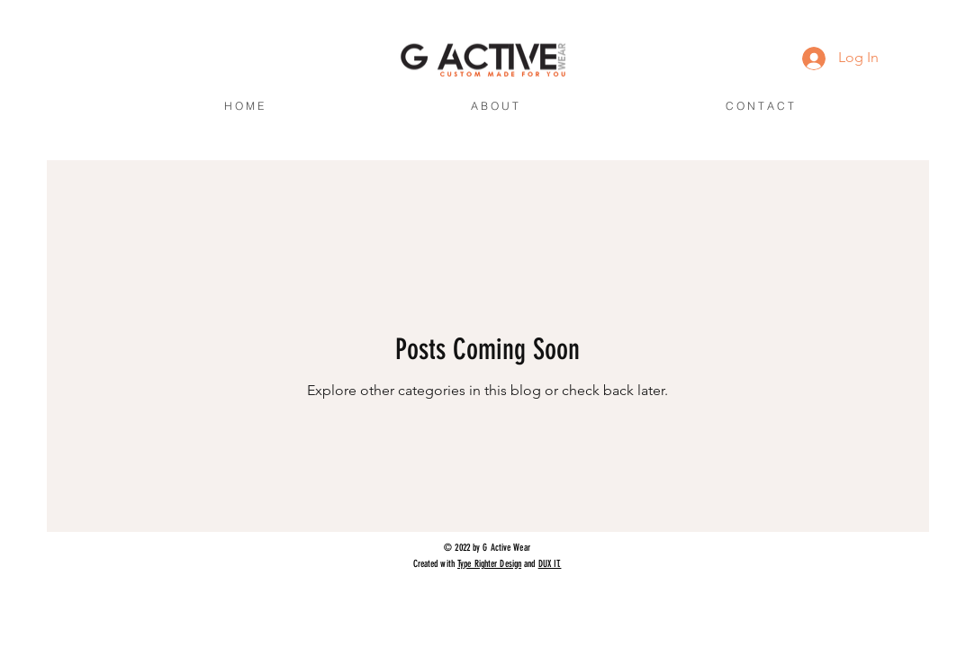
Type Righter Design (489, 564)
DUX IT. (550, 564)
